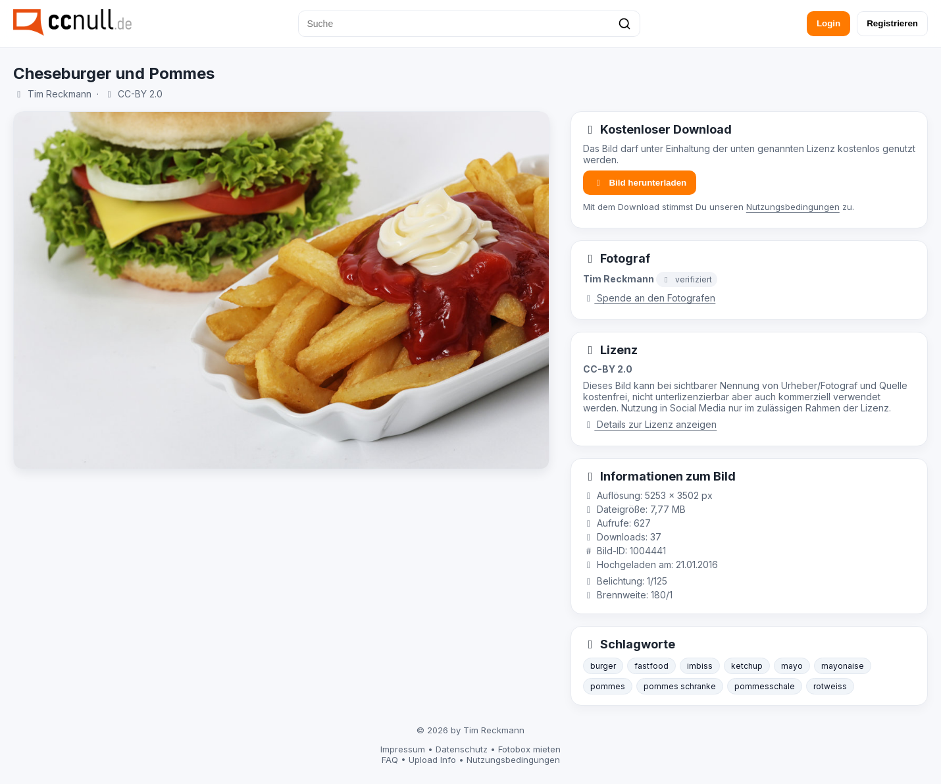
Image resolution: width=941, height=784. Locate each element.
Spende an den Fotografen (649, 297)
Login (828, 23)
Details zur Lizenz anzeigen (650, 424)
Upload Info (432, 759)
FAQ (390, 759)
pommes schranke (680, 686)
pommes (607, 686)
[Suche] (469, 24)
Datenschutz (462, 749)
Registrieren (892, 23)
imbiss (700, 666)
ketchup (747, 666)
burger (603, 666)
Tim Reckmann (59, 93)
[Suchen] (624, 23)
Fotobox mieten (529, 749)
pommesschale (764, 686)
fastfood (651, 666)
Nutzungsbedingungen (793, 206)
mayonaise (842, 666)
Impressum (402, 749)
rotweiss (830, 686)
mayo (792, 666)
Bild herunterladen (639, 183)
